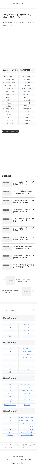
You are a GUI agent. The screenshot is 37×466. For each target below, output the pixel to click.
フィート (27, 363)
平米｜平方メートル (27, 384)
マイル (27, 369)
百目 (10, 330)
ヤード (27, 366)
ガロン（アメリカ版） (27, 435)
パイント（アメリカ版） (27, 429)
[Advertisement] (18, 47)
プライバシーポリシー (27, 459)
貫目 (10, 336)
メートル (27, 354)
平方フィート (27, 396)
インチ (27, 360)
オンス (27, 333)
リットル (10, 435)
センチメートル (26, 351)
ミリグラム (27, 324)
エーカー (27, 402)
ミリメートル (27, 348)
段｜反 (10, 399)
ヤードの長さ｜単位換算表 (10, 131)
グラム (27, 327)
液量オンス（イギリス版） (27, 417)
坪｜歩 (10, 393)
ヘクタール (27, 387)
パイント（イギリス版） (27, 426)
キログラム (27, 330)
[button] (33, 310)
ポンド (27, 336)
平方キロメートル (27, 390)
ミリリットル (10, 432)
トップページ (10, 459)
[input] (18, 310)
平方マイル (27, 405)
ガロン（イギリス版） (27, 432)
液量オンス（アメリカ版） (27, 420)
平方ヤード (27, 399)
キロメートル (27, 357)
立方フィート (27, 423)
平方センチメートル (10, 405)
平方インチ (27, 393)
